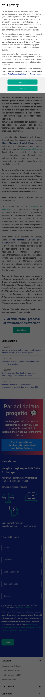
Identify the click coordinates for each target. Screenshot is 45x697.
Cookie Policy (35, 74)
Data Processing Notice (17, 74)
